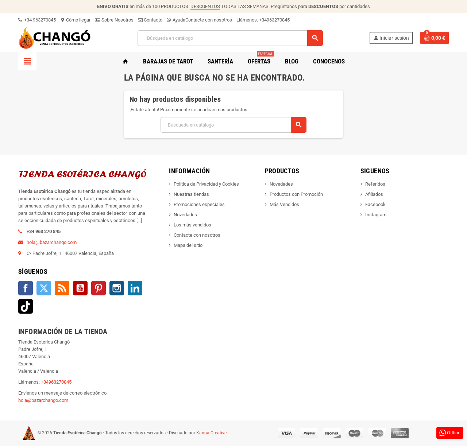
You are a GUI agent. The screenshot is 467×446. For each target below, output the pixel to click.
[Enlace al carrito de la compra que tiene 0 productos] (434, 38)
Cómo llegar (75, 20)
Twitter (43, 288)
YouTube (80, 288)
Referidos (375, 184)
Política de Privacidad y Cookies (206, 184)
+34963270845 (274, 20)
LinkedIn (135, 288)
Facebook (25, 288)
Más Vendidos (284, 204)
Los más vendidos (192, 225)
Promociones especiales (199, 204)
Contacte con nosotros (208, 20)
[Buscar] (230, 38)
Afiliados (374, 194)
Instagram (116, 288)
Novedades (185, 214)
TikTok (25, 306)
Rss (62, 288)
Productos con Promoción (296, 194)
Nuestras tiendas (191, 194)
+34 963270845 (37, 20)
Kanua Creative (211, 432)
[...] (139, 220)
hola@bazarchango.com (52, 242)
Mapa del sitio (188, 245)
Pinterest (98, 288)
